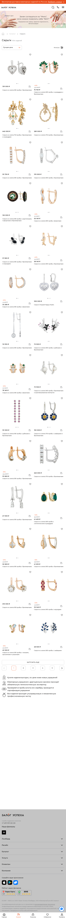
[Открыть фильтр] (62, 47)
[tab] (16, 83)
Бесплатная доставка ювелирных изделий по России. (25, 2)
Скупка (4, 742)
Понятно (33, 912)
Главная (3, 34)
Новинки (5, 796)
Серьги (4, 787)
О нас (4, 765)
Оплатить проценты (9, 830)
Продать (5, 759)
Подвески (5, 792)
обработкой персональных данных (17, 907)
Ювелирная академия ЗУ (11, 860)
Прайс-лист (6, 739)
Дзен (4, 728)
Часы (4, 795)
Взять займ (6, 738)
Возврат (5, 833)
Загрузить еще (33, 662)
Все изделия (6, 784)
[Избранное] (30, 54)
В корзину (29, 86)
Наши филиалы (8, 722)
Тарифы (5, 741)
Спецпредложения (9, 838)
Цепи (4, 790)
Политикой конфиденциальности (42, 904)
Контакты (5, 863)
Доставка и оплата (9, 832)
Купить (4, 760)
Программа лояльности (11, 835)
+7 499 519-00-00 (8, 719)
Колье (4, 793)
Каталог (12, 34)
